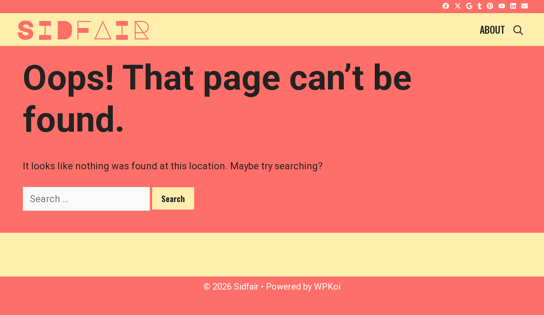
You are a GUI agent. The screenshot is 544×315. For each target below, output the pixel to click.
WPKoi (327, 286)
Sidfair (83, 29)
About (492, 29)
